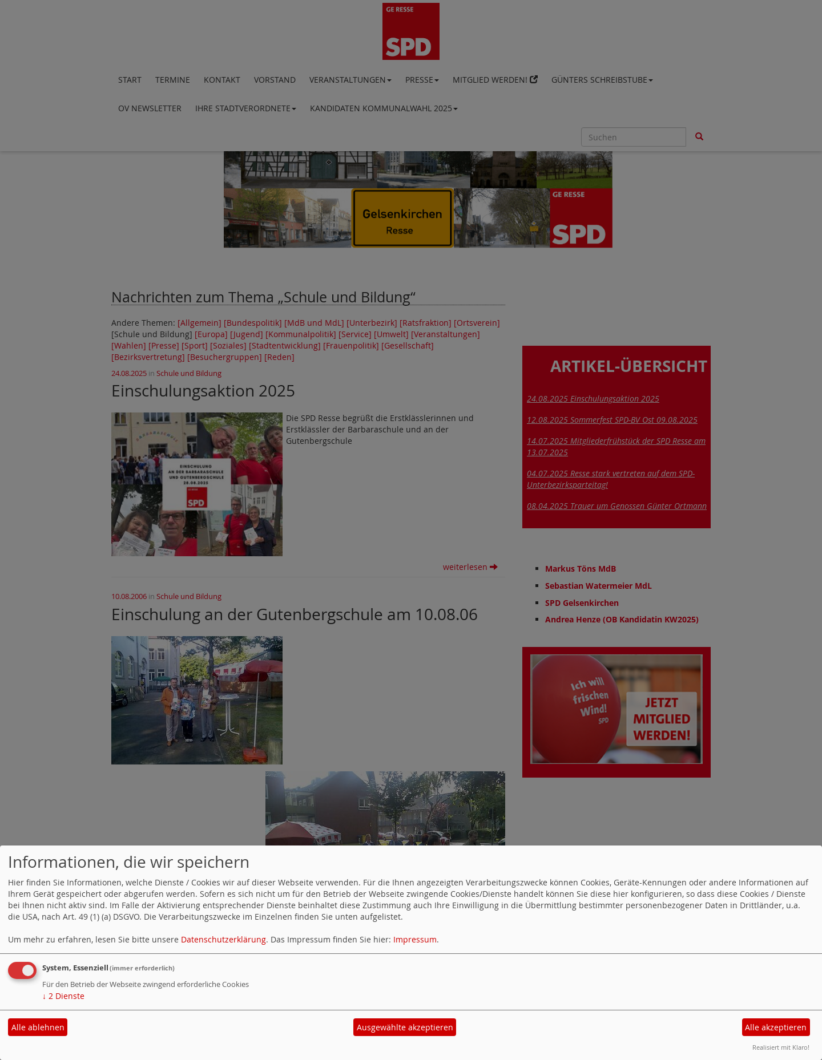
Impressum (415, 939)
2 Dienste (63, 995)
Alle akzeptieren (776, 1027)
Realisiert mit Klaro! (780, 1047)
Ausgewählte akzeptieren (405, 1027)
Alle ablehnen (38, 1027)
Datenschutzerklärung (223, 939)
